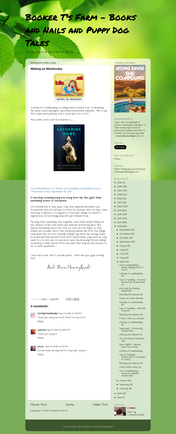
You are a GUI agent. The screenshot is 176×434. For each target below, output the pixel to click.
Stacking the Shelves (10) (131, 363)
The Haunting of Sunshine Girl (131, 339)
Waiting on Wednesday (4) (130, 274)
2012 (119, 397)
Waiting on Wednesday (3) (130, 303)
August (123, 246)
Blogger (109, 426)
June (122, 253)
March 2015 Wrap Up (130, 367)
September (125, 241)
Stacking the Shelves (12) (131, 314)
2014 (119, 393)
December (125, 230)
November (125, 234)
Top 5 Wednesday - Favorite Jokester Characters (129, 373)
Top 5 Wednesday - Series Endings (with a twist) (131, 267)
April (122, 261)
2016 (119, 222)
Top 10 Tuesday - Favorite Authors (132, 309)
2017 (119, 218)
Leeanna (42, 330)
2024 (120, 190)
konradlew (86, 426)
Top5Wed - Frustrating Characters (130, 329)
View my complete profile (135, 413)
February (125, 384)
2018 (119, 214)
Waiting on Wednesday (130, 351)
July (122, 249)
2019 (119, 210)
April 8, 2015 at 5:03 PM (70, 313)
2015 (119, 226)
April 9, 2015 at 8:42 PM (58, 330)
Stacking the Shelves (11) (130, 334)
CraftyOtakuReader (48, 313)
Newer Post (38, 405)
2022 (120, 198)
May (122, 257)
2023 (120, 194)
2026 (120, 182)
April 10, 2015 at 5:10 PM (56, 346)
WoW (82, 317)
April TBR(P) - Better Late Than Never (130, 345)
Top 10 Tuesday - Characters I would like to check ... (132, 357)
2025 (120, 186)
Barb (132, 408)
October (124, 238)
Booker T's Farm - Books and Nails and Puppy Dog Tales (80, 30)
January (124, 388)
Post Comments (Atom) (56, 410)
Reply (40, 321)
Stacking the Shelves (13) (131, 294)
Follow (117, 159)
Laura (41, 346)
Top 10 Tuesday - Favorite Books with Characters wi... (132, 282)
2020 (120, 206)
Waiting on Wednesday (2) (130, 323)
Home (70, 405)
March (123, 380)
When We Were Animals (131, 298)
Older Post (100, 405)
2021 (119, 202)
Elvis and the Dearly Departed (129, 289)
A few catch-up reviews (131, 318)
